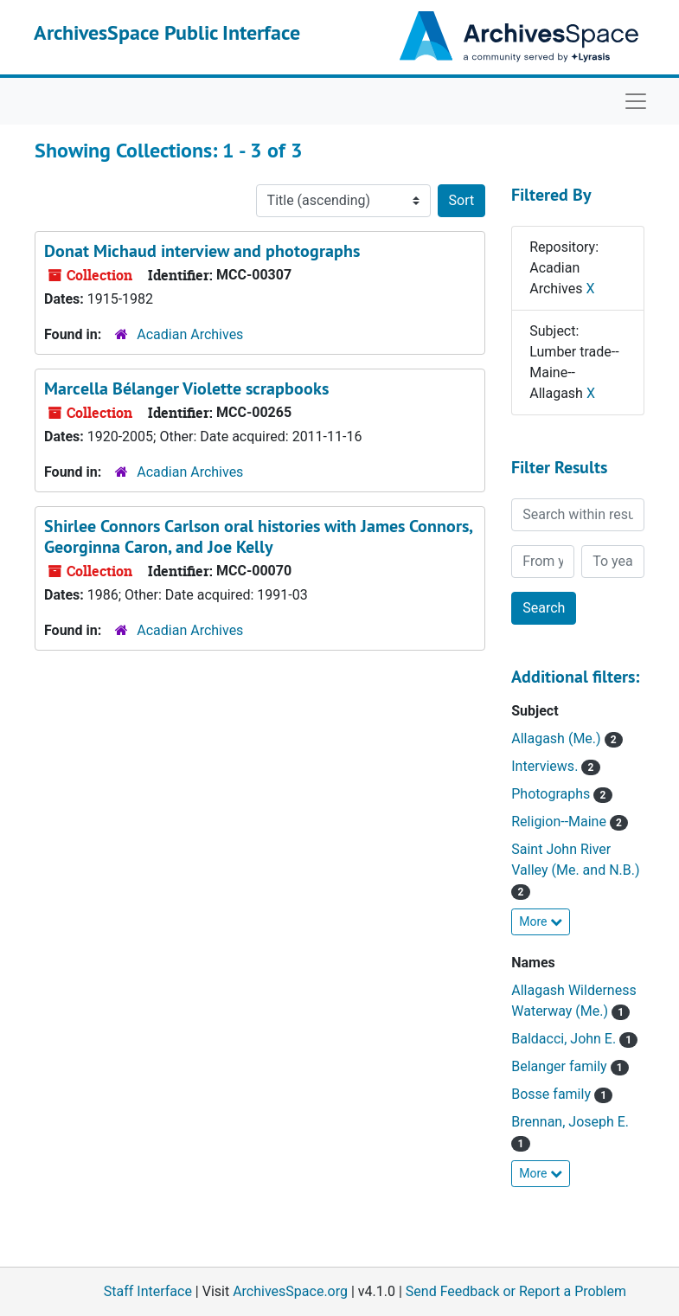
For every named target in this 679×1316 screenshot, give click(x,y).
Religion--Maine (560, 821)
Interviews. (546, 766)
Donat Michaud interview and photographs (202, 251)
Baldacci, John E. (565, 1038)
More (540, 921)
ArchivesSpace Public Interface (167, 32)
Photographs (552, 794)
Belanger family (560, 1066)
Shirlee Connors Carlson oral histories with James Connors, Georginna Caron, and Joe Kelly (258, 536)
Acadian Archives (190, 334)
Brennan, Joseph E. (570, 1122)
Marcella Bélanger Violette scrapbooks (186, 388)
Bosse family (552, 1094)
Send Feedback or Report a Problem (516, 1291)
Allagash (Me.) (557, 738)
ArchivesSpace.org (290, 1291)
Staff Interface (148, 1291)
